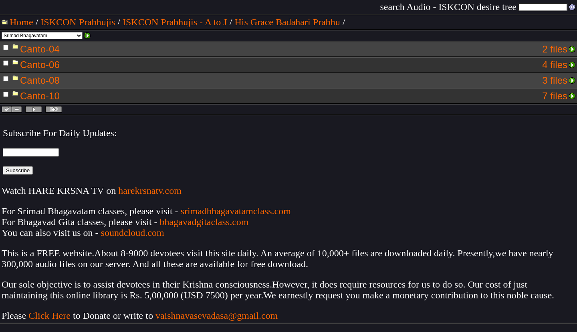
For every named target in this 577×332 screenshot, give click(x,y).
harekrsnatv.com (150, 190)
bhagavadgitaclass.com (204, 222)
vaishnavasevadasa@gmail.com (217, 315)
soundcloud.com (132, 232)
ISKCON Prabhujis (77, 22)
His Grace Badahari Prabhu (287, 22)
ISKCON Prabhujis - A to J (175, 22)
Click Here (49, 315)
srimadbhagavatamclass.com (236, 211)
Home (21, 22)
